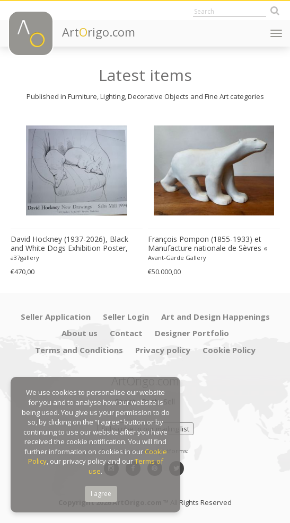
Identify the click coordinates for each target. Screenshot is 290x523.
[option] (76, 197)
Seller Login (126, 316)
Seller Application (56, 316)
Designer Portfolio (192, 333)
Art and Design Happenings (215, 316)
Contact (126, 333)
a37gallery (25, 258)
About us (79, 333)
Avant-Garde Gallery (177, 258)
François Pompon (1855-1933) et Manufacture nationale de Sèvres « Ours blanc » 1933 (207, 244)
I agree (101, 493)
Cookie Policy (229, 350)
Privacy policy (162, 350)
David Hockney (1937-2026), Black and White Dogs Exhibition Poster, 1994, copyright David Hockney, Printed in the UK (69, 244)
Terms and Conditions (79, 350)
